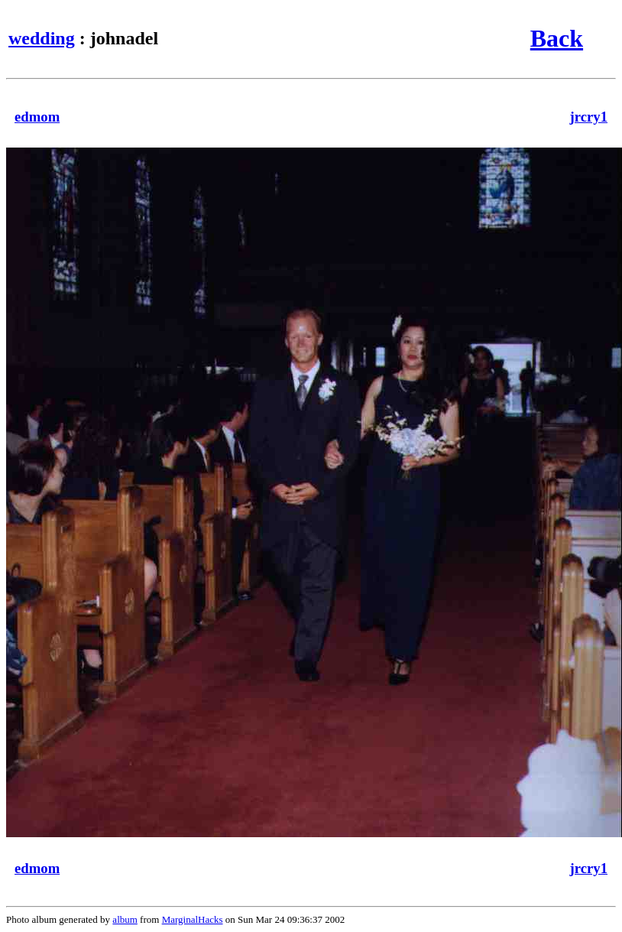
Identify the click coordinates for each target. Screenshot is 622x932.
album (125, 919)
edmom (37, 117)
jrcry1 (589, 117)
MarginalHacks (192, 919)
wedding (41, 38)
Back (556, 38)
